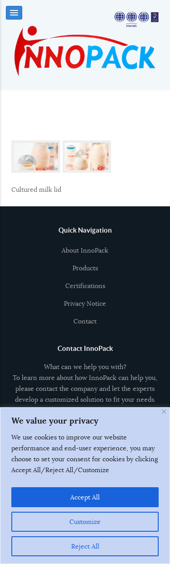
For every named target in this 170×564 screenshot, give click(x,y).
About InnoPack (85, 254)
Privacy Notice (85, 307)
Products (85, 271)
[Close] (164, 411)
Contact (85, 324)
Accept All (85, 497)
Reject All (85, 546)
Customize (85, 522)
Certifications (85, 289)
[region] (85, 485)
